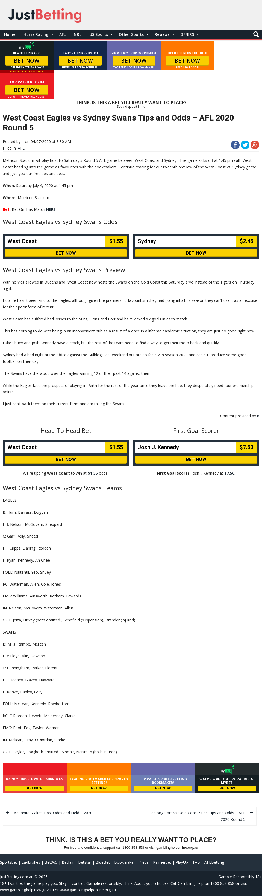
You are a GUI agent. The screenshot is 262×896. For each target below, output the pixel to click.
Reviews (162, 34)
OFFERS (187, 34)
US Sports (98, 34)
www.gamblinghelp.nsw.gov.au (27, 889)
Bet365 (51, 862)
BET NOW (26, 60)
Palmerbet (162, 862)
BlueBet (103, 862)
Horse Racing (35, 34)
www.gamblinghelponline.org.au (88, 889)
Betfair (68, 862)
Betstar (84, 862)
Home (9, 34)
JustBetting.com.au (16, 876)
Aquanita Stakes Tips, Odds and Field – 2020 (53, 812)
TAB (196, 862)
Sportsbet (8, 862)
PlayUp (182, 862)
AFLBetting (214, 862)
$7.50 (229, 473)
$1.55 (93, 473)
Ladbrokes (31, 862)
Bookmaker (124, 862)
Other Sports (131, 34)
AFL (62, 34)
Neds (144, 862)
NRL (77, 34)
